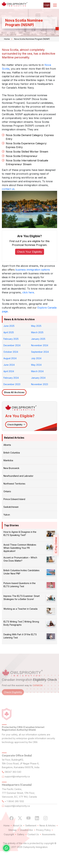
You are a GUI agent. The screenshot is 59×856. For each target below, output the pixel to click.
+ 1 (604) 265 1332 (14, 806)
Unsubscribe (26, 835)
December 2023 (11, 384)
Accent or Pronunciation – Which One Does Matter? (20, 559)
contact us (8, 189)
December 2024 (11, 345)
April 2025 (8, 332)
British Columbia (11, 452)
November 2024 (39, 345)
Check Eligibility (16, 424)
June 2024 (9, 364)
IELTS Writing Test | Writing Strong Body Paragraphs (21, 623)
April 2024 (8, 371)
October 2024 (10, 351)
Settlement (30, 830)
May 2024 (36, 364)
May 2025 (36, 326)
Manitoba (8, 460)
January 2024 (38, 377)
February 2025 (11, 338)
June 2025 (8, 326)
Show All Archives (14, 392)
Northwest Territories (14, 483)
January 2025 (38, 338)
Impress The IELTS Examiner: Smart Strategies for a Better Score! (21, 597)
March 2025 (37, 332)
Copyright (9, 839)
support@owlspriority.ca (17, 781)
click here (28, 292)
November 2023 (39, 384)
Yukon (6, 514)
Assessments (48, 839)
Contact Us (33, 839)
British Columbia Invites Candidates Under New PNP (21, 572)
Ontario (7, 491)
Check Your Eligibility (29, 251)
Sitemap (12, 835)
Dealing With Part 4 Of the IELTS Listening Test (20, 636)
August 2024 (10, 358)
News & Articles (47, 830)
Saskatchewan (11, 507)
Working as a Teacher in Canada (20, 608)
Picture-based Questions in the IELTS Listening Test (19, 585)
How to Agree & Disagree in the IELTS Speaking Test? (19, 533)
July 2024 (36, 358)
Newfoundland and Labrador (18, 476)
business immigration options (32, 269)
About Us (17, 830)
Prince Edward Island (14, 499)
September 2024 (40, 351)
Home (7, 39)
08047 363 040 (13, 777)
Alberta (7, 445)
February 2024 (11, 377)
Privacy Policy (43, 835)
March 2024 (37, 371)
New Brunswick (11, 468)
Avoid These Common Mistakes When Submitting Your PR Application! (19, 547)
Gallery (20, 839)
